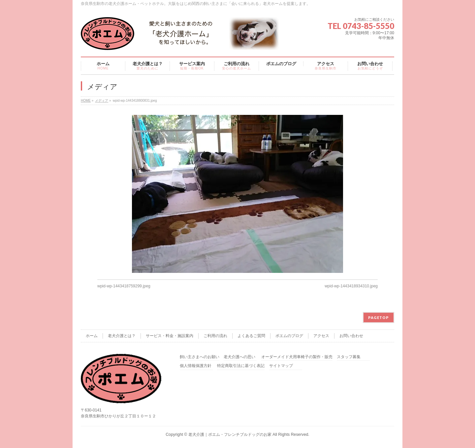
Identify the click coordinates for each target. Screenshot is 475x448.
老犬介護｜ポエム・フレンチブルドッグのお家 (229, 434)
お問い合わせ (351, 335)
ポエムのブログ (289, 335)
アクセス (321, 335)
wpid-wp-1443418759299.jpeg (123, 286)
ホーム (92, 335)
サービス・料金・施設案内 (169, 335)
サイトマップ (281, 366)
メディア (101, 100)
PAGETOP (378, 317)
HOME (86, 100)
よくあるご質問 (251, 335)
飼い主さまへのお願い (199, 357)
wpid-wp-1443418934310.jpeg (351, 286)
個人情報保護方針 (195, 366)
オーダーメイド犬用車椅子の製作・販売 (296, 357)
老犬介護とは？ (122, 335)
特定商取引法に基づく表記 (241, 366)
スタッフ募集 (349, 357)
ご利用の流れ (215, 335)
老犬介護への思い (239, 357)
